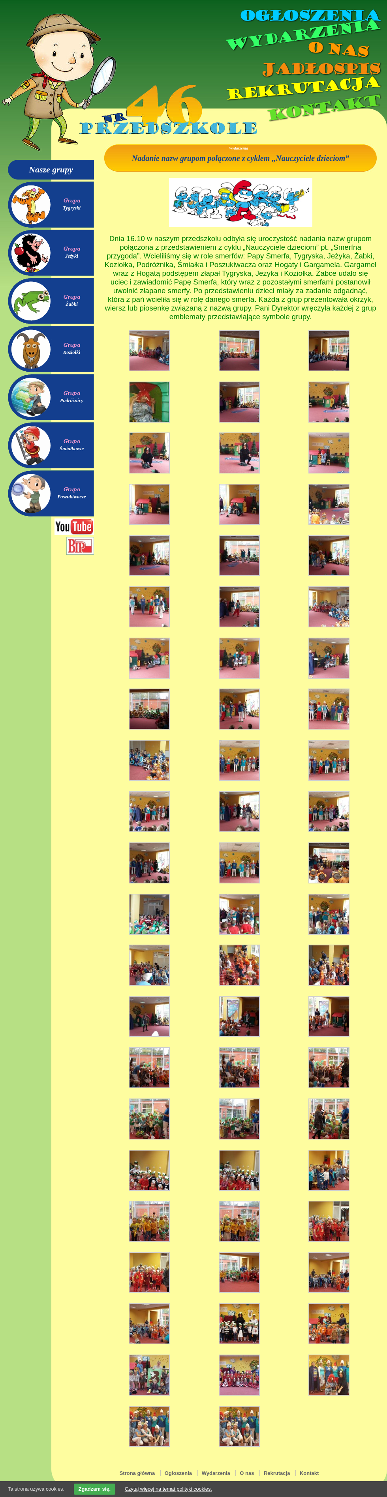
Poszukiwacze (71, 497)
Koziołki (71, 352)
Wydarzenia (301, 35)
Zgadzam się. (95, 1489)
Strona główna (137, 1473)
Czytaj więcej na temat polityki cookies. (168, 1489)
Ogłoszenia (309, 16)
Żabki (72, 304)
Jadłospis (320, 69)
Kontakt (323, 107)
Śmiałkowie (72, 448)
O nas (337, 49)
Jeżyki (71, 256)
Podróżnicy (71, 400)
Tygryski (72, 208)
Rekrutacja (302, 88)
